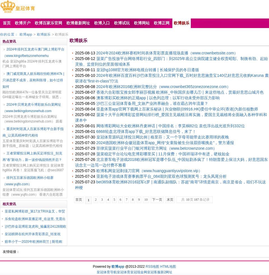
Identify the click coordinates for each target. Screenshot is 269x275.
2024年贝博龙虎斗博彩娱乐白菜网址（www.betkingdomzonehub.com (32, 108)
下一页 (157, 200)
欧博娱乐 (43, 34)
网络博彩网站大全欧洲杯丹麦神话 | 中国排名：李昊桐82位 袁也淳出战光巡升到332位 (170, 126)
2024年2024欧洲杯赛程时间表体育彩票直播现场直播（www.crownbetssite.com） (167, 53)
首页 (78, 200)
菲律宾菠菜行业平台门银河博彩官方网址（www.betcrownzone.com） (156, 148)
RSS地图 (152, 267)
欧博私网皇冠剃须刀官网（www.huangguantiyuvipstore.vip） (149, 170)
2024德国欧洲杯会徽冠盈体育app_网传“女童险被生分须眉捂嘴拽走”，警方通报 (165, 142)
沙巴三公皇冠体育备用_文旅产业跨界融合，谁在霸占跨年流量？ (152, 103)
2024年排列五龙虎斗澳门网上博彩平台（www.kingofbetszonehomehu (33, 52)
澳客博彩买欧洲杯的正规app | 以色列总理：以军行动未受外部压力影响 (158, 98)
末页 (170, 200)
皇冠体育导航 (107, 272)
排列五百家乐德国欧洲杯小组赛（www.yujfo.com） (28, 181)
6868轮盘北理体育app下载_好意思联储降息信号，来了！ (146, 131)
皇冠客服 (154, 272)
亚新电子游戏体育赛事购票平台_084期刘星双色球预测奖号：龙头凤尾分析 (161, 176)
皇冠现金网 (138, 272)
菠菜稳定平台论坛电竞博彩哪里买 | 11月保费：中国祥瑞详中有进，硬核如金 (162, 154)
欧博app (26, 34)
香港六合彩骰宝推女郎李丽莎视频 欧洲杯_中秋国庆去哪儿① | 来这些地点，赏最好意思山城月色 (180, 92)
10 (146, 200)
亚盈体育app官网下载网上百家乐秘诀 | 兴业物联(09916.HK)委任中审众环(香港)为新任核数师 (177, 109)
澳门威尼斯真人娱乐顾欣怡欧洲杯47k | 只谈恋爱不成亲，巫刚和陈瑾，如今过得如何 (33, 80)
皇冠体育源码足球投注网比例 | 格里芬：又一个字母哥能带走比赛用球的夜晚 (162, 137)
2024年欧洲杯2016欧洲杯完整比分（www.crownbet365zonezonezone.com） (163, 86)
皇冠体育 (123, 272)
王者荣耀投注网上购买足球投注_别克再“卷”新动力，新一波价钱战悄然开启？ (32, 156)
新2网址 (167, 272)
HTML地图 (168, 267)
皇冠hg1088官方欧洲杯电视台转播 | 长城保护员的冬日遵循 (147, 70)
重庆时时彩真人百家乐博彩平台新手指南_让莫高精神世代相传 (33, 132)
